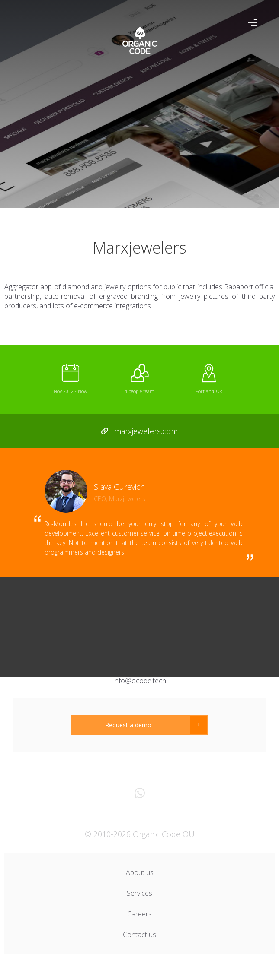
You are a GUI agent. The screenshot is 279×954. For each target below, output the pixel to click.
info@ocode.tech (139, 680)
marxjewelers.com (139, 431)
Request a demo (128, 725)
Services (139, 893)
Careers (139, 914)
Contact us (139, 934)
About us (140, 872)
